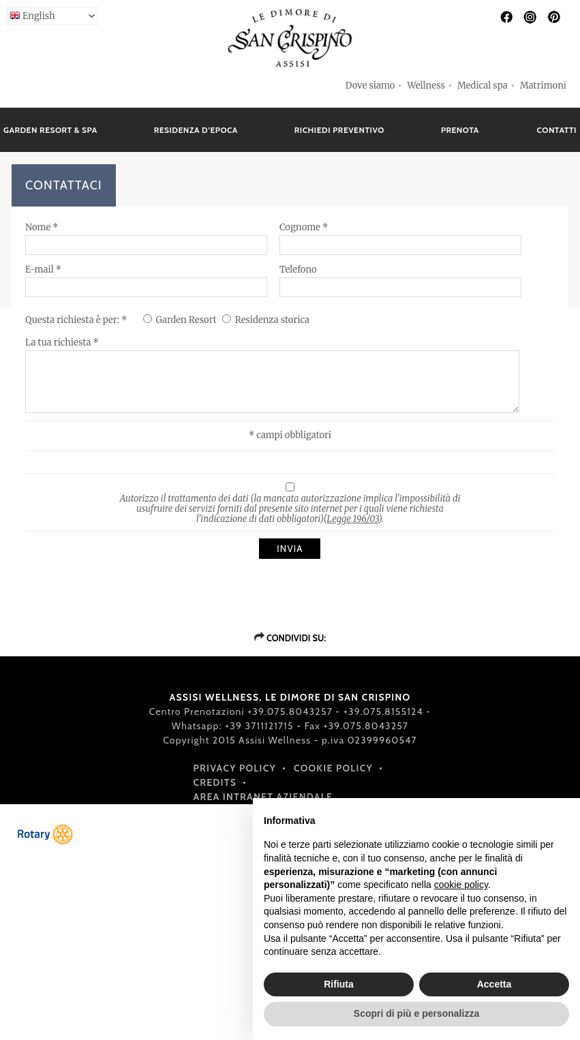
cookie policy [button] (461, 884)
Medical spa (482, 85)
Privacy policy (235, 768)
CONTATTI (557, 130)
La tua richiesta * (62, 342)
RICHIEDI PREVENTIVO (339, 130)
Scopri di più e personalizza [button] (416, 1013)
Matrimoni (543, 85)
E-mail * (43, 269)
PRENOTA (460, 130)
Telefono (298, 269)
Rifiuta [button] (339, 984)
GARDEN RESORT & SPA (50, 130)
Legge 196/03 (353, 519)
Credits (215, 782)
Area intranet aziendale (263, 797)
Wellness (425, 85)
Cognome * (303, 227)
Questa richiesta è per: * (77, 320)
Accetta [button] (494, 984)
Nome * (42, 227)
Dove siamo (370, 85)
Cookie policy (333, 768)
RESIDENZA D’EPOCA (196, 130)
